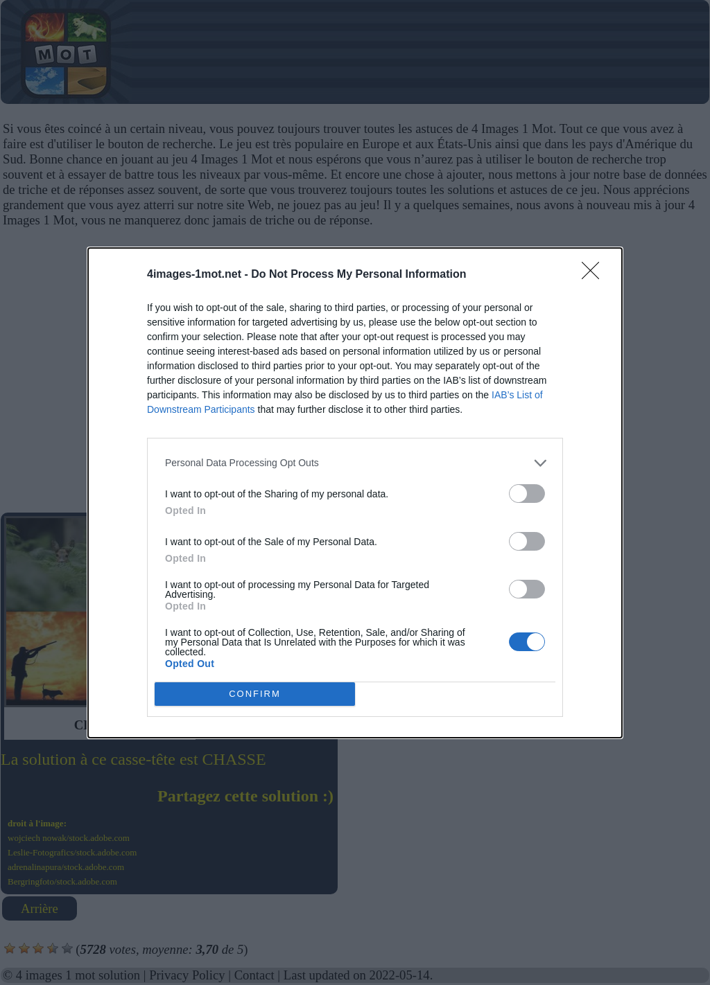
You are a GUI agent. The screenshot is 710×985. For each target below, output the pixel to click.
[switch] (527, 493)
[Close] (595, 275)
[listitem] (355, 463)
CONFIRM (255, 694)
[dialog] (355, 493)
